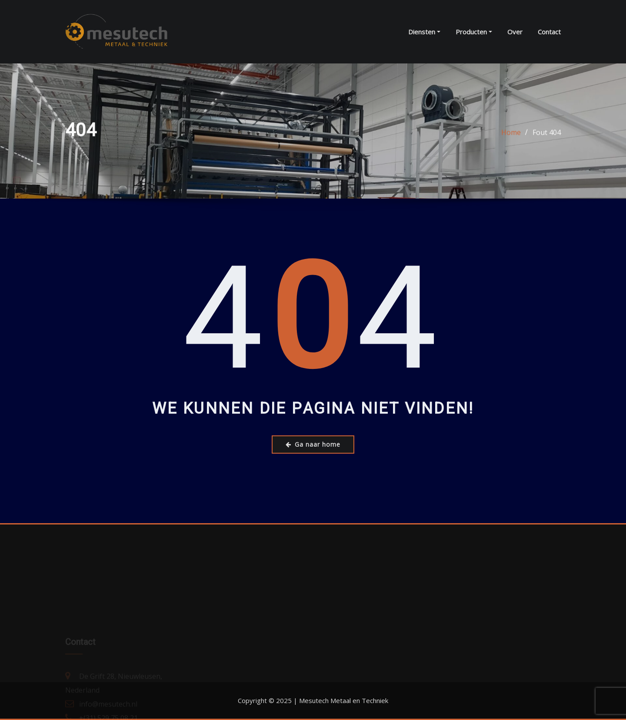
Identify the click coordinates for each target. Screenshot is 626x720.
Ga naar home (313, 444)
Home (511, 133)
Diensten (424, 31)
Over (515, 31)
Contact (549, 31)
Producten (474, 31)
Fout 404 (547, 133)
